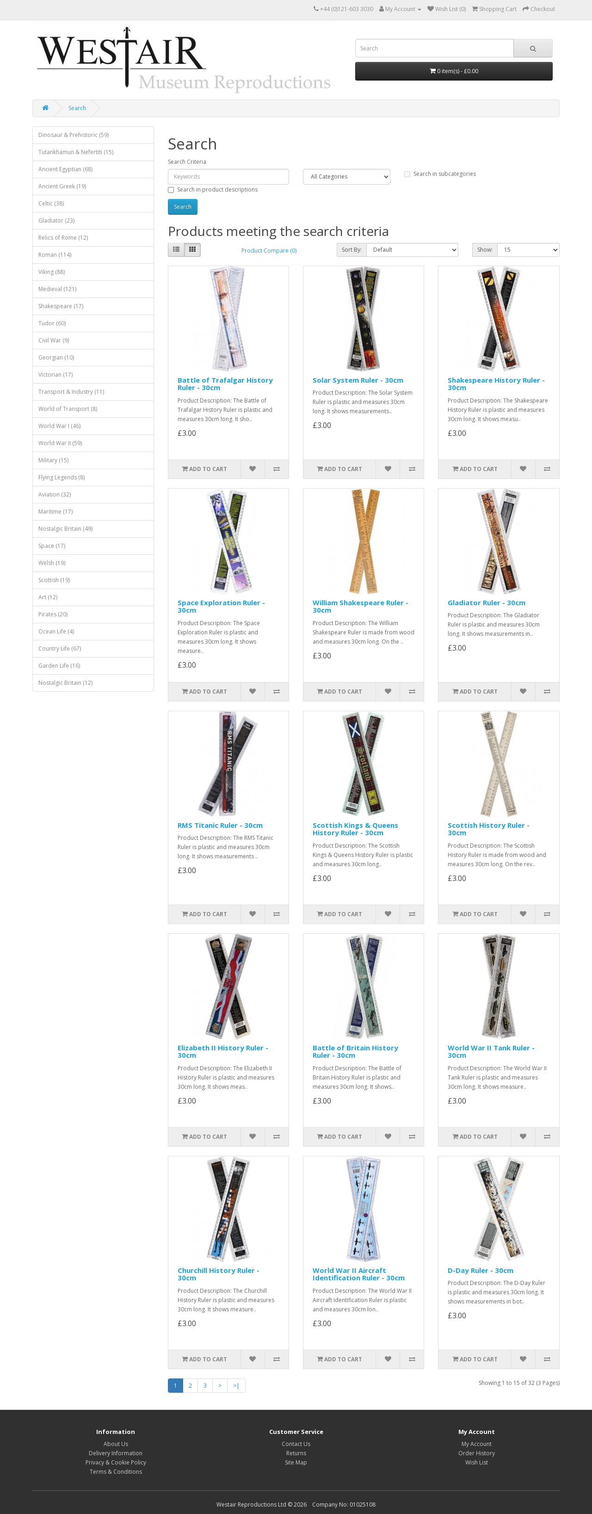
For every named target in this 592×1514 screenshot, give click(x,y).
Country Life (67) (59, 648)
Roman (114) (54, 255)
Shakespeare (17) (60, 306)
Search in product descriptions (213, 189)
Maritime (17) (55, 511)
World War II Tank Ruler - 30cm (491, 1051)
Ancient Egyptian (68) (65, 169)
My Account (477, 1444)
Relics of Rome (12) (63, 238)
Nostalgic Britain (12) (65, 683)
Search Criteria (187, 162)
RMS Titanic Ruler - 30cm (220, 825)
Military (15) (53, 460)
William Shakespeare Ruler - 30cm (360, 606)
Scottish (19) (54, 580)
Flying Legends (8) (61, 477)
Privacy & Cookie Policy (116, 1462)
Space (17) (51, 546)
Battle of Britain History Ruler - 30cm (355, 1051)
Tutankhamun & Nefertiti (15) (75, 152)
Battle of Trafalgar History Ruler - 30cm (225, 383)
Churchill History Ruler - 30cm (218, 1274)
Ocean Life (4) (56, 631)
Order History (476, 1453)
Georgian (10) (56, 357)
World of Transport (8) (67, 409)
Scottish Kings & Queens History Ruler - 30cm (355, 829)
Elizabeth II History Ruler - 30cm (223, 1051)
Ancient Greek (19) (62, 186)
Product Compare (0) (268, 250)
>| (236, 1386)
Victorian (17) (55, 374)
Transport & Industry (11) (71, 392)
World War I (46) (59, 426)
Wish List (476, 1462)
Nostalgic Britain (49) (65, 529)
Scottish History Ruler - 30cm (489, 829)
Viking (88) (51, 272)
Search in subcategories (440, 174)
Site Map (296, 1462)
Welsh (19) (51, 563)
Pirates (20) (53, 614)
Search (77, 108)
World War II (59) (60, 443)
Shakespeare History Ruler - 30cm (496, 383)
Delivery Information (115, 1453)
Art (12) (47, 597)
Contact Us (296, 1444)
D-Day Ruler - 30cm (480, 1270)
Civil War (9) (53, 340)
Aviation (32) (54, 494)
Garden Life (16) (59, 666)
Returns (296, 1453)
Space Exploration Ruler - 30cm (221, 606)
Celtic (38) (51, 203)
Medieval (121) (57, 289)
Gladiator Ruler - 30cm (486, 602)
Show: (485, 250)
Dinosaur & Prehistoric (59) (73, 135)
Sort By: (352, 250)
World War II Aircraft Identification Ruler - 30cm (359, 1274)
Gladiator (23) (56, 220)
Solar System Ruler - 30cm (358, 380)
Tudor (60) (52, 323)
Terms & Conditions (116, 1472)
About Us (116, 1444)
